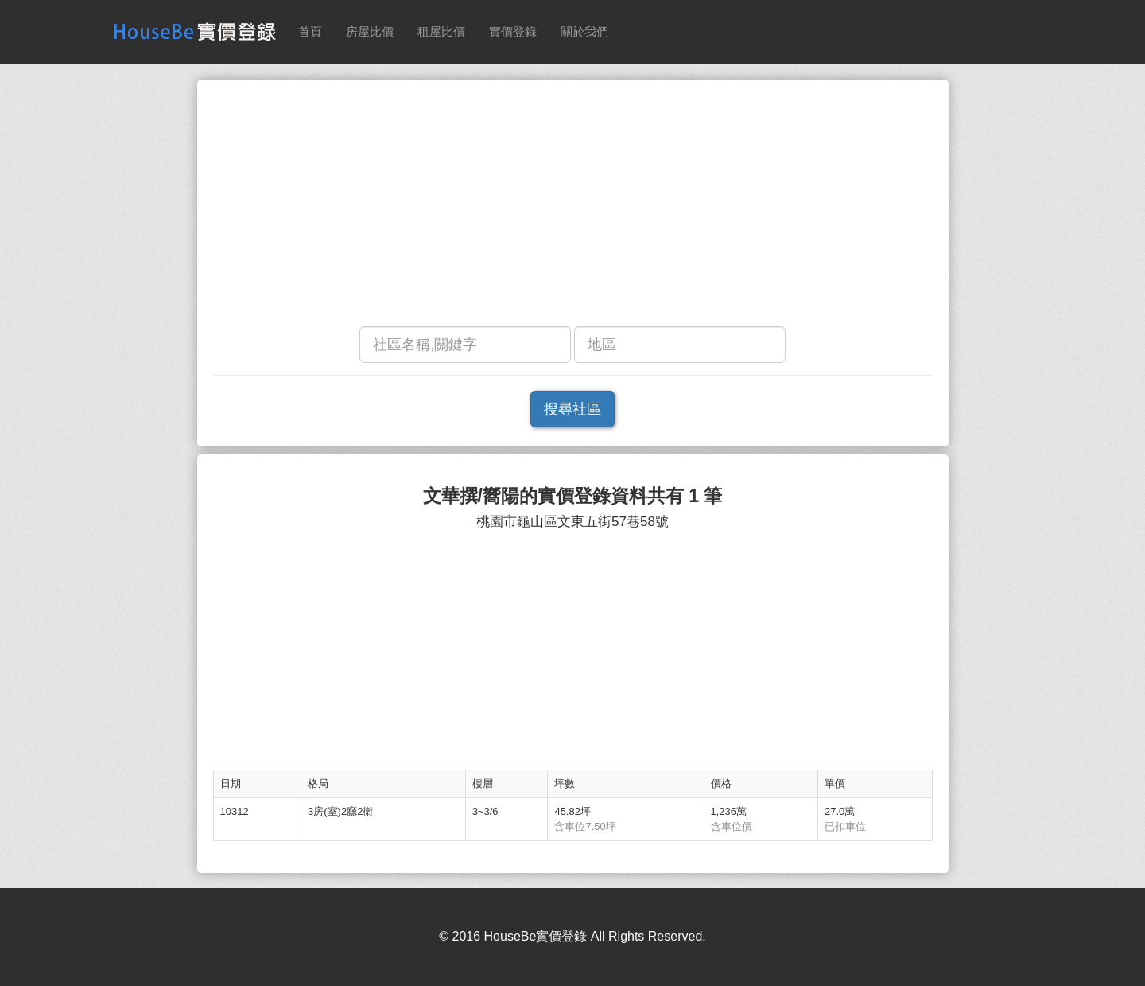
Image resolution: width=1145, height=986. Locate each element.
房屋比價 (370, 31)
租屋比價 (441, 31)
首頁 (310, 31)
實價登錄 (513, 31)
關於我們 (584, 31)
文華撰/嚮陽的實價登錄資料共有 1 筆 (573, 496)
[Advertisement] (573, 206)
